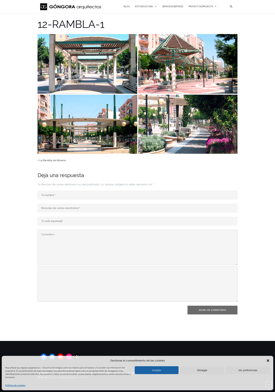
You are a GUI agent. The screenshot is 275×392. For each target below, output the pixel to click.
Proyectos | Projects (201, 6)
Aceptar (156, 370)
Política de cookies (15, 385)
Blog (126, 6)
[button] (268, 360)
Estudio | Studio (144, 6)
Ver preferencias (247, 370)
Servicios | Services (172, 6)
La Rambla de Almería (52, 160)
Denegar (202, 370)
